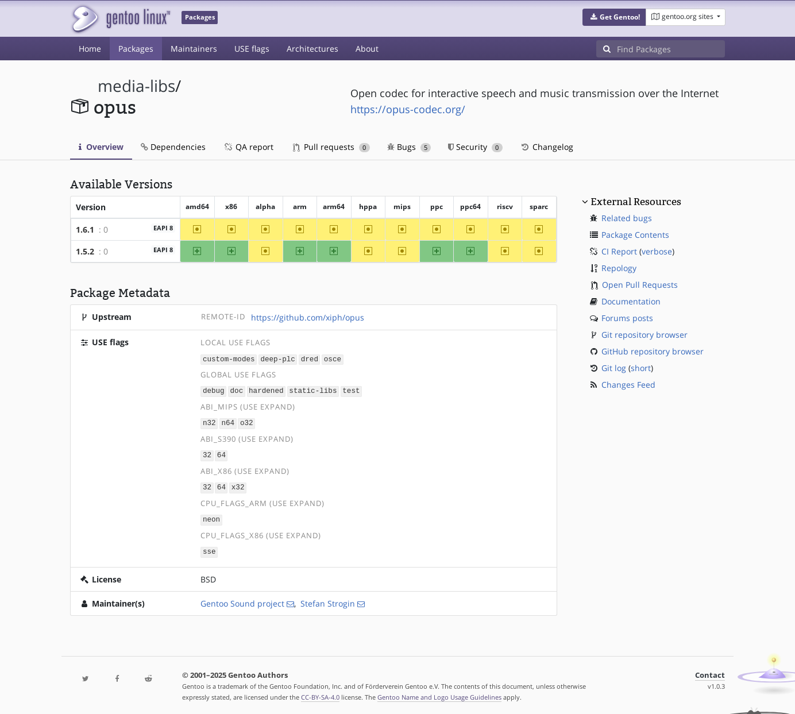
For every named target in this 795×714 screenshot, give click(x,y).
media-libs (136, 86)
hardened (266, 390)
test (351, 390)
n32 (209, 422)
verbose (657, 251)
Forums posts (627, 317)
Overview (101, 146)
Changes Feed (628, 384)
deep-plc (277, 359)
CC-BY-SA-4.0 (320, 693)
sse (209, 548)
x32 (238, 485)
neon (211, 517)
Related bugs (626, 218)
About (367, 48)
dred (309, 359)
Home (90, 48)
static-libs (313, 390)
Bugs (409, 146)
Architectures (312, 48)
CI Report (619, 251)
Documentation (631, 301)
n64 (227, 422)
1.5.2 (85, 251)
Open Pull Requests (640, 284)
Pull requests (331, 146)
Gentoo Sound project (242, 599)
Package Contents (635, 234)
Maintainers (194, 48)
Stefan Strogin (327, 599)
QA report (248, 146)
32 (207, 453)
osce (332, 359)
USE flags (251, 48)
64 (221, 453)
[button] (614, 17)
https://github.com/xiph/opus (307, 317)
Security (475, 146)
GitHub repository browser (652, 351)
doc (237, 390)
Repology (618, 268)
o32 (246, 422)
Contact (710, 671)
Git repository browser (644, 334)
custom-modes (229, 359)
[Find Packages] (671, 48)
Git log (613, 367)
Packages (135, 48)
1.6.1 (85, 229)
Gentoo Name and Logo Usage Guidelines (439, 693)
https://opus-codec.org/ (407, 109)
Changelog (546, 146)
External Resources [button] (636, 201)
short (641, 367)
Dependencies (173, 146)
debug (214, 390)
